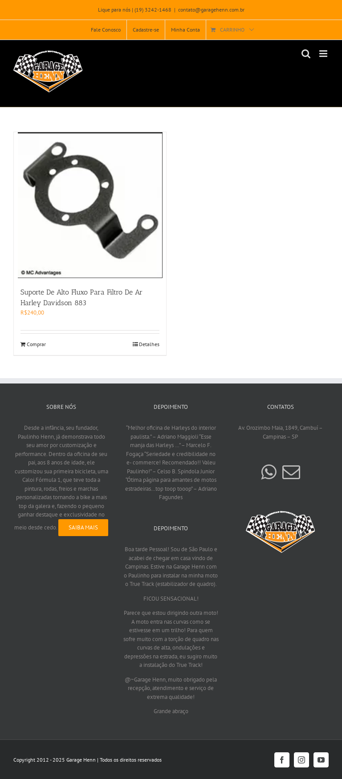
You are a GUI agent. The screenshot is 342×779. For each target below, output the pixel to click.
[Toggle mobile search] (305, 53)
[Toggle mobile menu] (324, 53)
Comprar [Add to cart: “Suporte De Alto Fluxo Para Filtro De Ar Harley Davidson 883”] (36, 344)
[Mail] (291, 472)
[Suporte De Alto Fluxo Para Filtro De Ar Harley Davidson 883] (90, 205)
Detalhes (149, 344)
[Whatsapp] (268, 472)
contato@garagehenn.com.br (211, 9)
